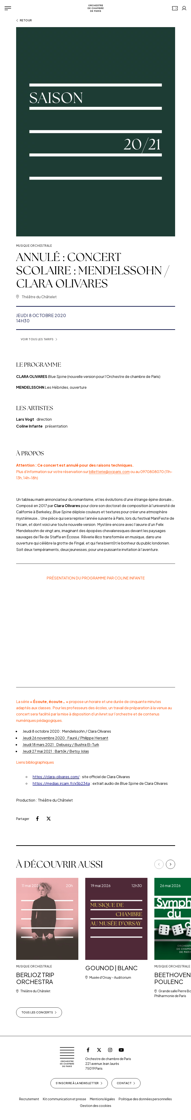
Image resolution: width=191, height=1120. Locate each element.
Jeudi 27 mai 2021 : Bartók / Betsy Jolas (56, 752)
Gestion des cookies (95, 1105)
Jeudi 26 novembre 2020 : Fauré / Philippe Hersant (65, 739)
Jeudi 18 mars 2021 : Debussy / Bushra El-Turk (61, 745)
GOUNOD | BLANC (114, 968)
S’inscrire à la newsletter (79, 1083)
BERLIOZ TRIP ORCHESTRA (36, 978)
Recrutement (29, 1099)
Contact (126, 1083)
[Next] (170, 864)
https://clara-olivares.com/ (56, 778)
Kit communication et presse (64, 1099)
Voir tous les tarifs (39, 339)
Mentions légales (102, 1099)
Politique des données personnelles (145, 1099)
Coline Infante (29, 432)
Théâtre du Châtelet (39, 296)
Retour (24, 20)
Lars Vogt (25, 425)
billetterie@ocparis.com (109, 472)
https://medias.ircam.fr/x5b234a (61, 784)
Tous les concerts (39, 1012)
